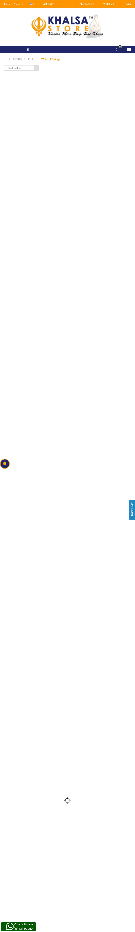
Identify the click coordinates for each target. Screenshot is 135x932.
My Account (99, 898)
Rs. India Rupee (13, 4)
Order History (100, 905)
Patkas (32, 59)
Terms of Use (56, 905)
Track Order (47, 3)
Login (127, 3)
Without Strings (50, 59)
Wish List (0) (109, 3)
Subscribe (121, 867)
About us (53, 898)
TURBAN (17, 59)
